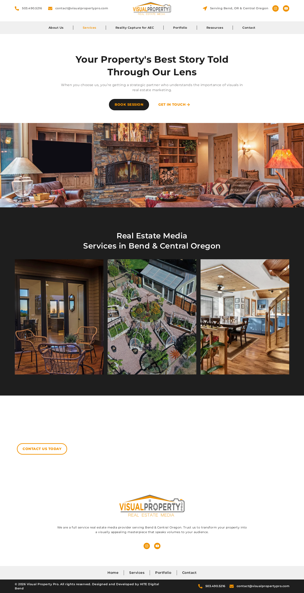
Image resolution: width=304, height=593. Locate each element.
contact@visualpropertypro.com (81, 8)
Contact (248, 28)
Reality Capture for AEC (134, 28)
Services (89, 28)
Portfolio (180, 28)
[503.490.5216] (17, 8)
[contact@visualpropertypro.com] (50, 8)
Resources (214, 28)
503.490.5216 (32, 8)
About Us (56, 28)
